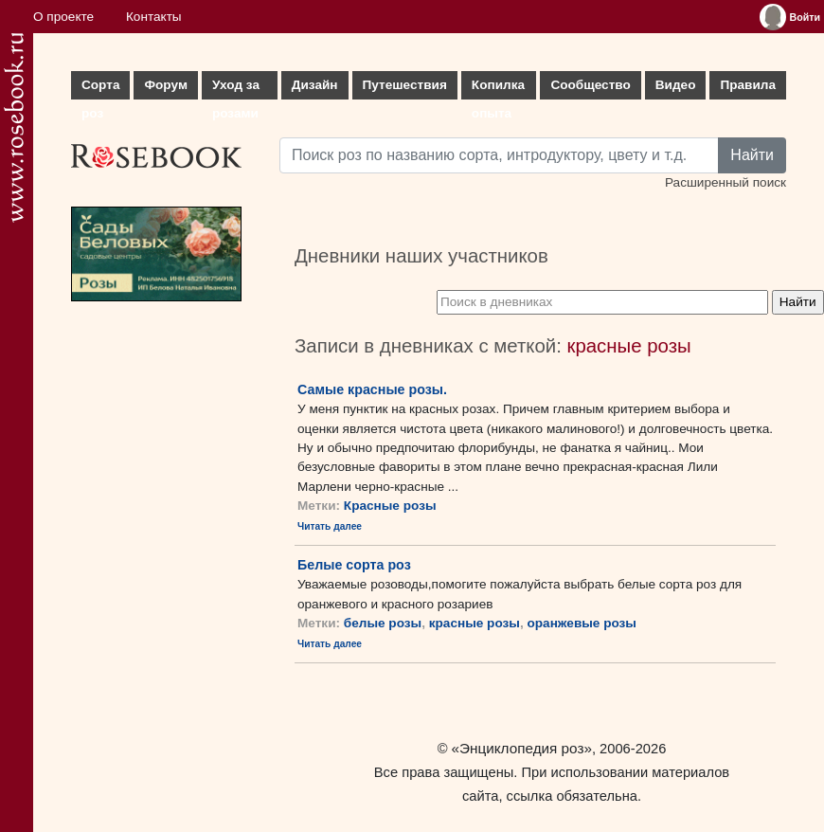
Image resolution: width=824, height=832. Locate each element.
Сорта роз (100, 88)
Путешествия (405, 85)
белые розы (382, 623)
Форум (165, 85)
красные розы (474, 623)
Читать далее (329, 526)
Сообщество (590, 85)
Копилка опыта (498, 88)
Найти (752, 155)
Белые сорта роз (354, 564)
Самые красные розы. (372, 389)
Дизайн (315, 85)
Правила (748, 85)
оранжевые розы (581, 623)
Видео (675, 85)
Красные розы (390, 505)
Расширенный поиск (725, 182)
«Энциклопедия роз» (522, 748)
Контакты (154, 16)
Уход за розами (236, 88)
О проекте (63, 16)
